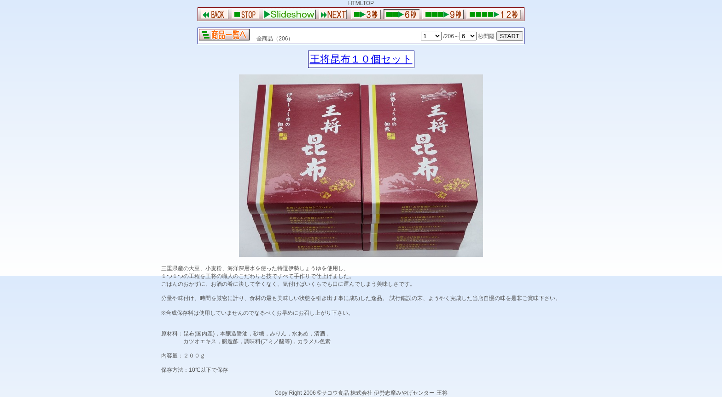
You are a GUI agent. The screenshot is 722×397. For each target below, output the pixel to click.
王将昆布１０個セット (361, 59)
